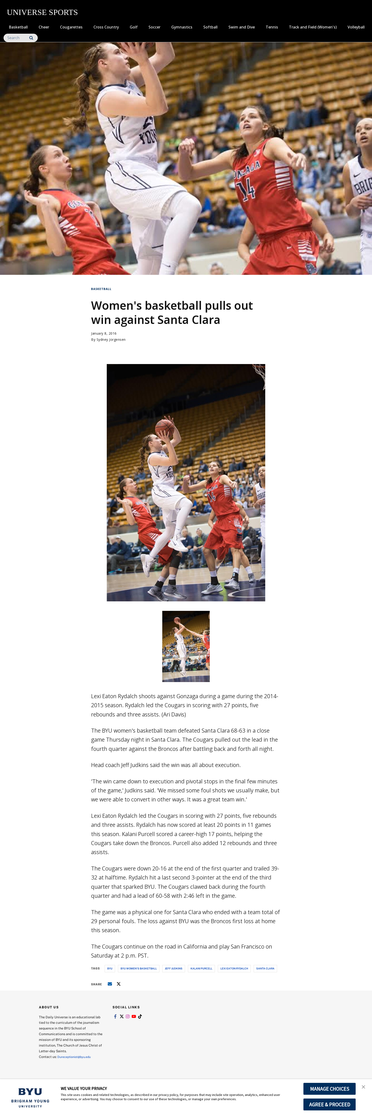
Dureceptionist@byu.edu (76, 1057)
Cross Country (106, 27)
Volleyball (356, 27)
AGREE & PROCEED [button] (329, 1104)
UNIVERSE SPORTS (42, 12)
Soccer (154, 27)
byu (109, 968)
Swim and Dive (241, 27)
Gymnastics (181, 27)
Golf (134, 27)
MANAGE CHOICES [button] (329, 1088)
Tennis (272, 27)
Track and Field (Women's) (313, 27)
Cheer (44, 27)
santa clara (265, 968)
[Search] (21, 38)
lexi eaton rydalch (234, 968)
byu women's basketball (139, 968)
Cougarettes (71, 27)
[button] (364, 1087)
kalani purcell (201, 968)
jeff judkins (173, 968)
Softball (210, 27)
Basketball (18, 27)
